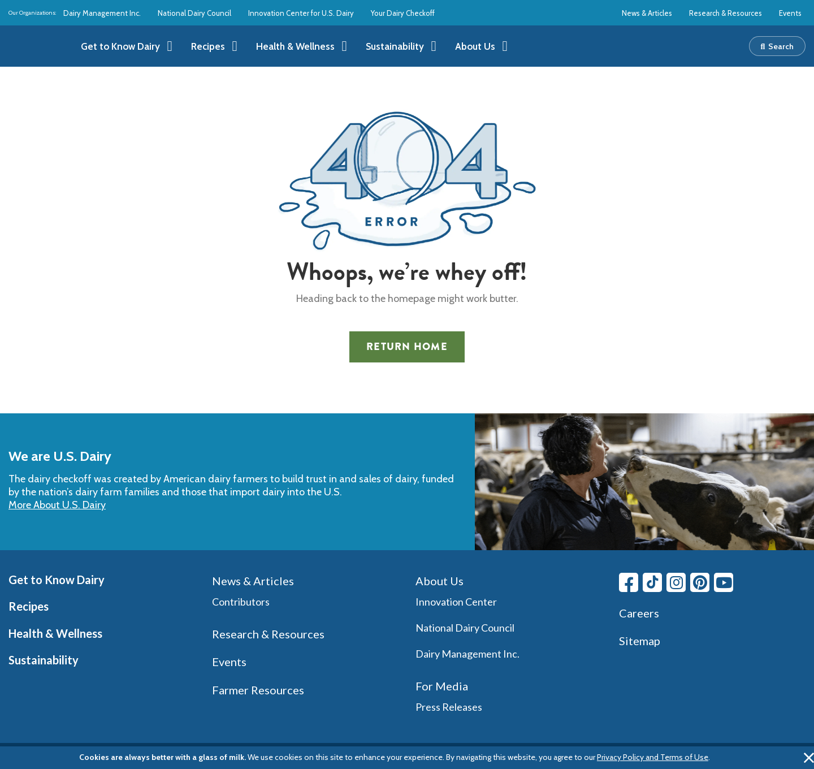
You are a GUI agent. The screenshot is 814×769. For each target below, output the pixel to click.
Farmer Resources (258, 690)
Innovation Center (456, 601)
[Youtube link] (723, 582)
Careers (639, 613)
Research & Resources (725, 13)
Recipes (28, 606)
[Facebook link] (628, 582)
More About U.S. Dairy (57, 505)
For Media (441, 686)
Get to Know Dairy (56, 579)
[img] (35, 46)
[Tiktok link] (652, 582)
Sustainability (43, 660)
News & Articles (647, 13)
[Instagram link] (676, 582)
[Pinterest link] (699, 582)
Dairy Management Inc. (102, 13)
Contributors (241, 601)
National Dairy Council (194, 13)
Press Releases (448, 707)
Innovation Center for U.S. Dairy (301, 13)
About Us (439, 580)
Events (790, 13)
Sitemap (639, 640)
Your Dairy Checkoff (403, 13)
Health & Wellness (55, 633)
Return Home (407, 346)
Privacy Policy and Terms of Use (652, 757)
